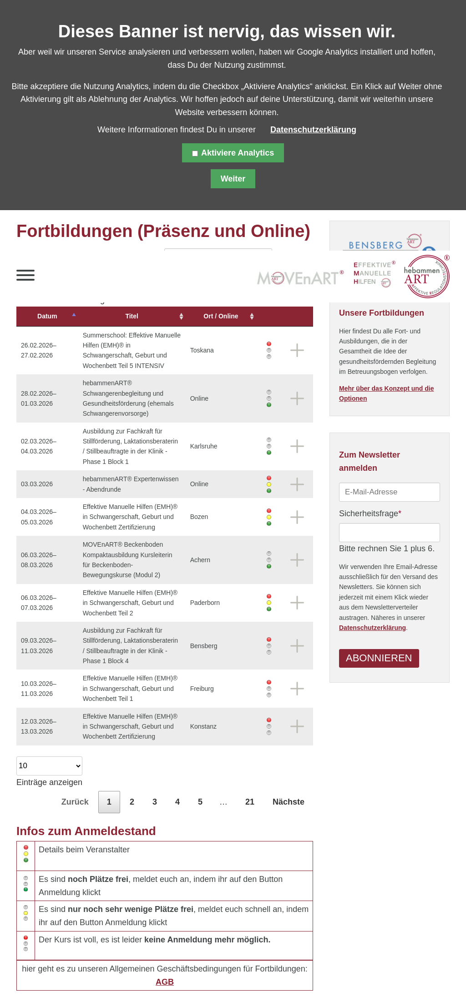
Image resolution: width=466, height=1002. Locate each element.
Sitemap (55, 978)
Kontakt (201, 978)
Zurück (75, 750)
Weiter (233, 178)
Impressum (156, 978)
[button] (25, 277)
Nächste (288, 750)
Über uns (242, 978)
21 (249, 750)
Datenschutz (102, 978)
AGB (165, 931)
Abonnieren (379, 660)
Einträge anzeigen (49, 720)
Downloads (289, 978)
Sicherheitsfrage (370, 513)
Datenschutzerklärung (372, 629)
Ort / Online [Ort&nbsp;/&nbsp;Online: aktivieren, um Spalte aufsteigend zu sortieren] (234, 316)
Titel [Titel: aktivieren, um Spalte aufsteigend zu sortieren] (135, 316)
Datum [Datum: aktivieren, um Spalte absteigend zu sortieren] (42, 316)
